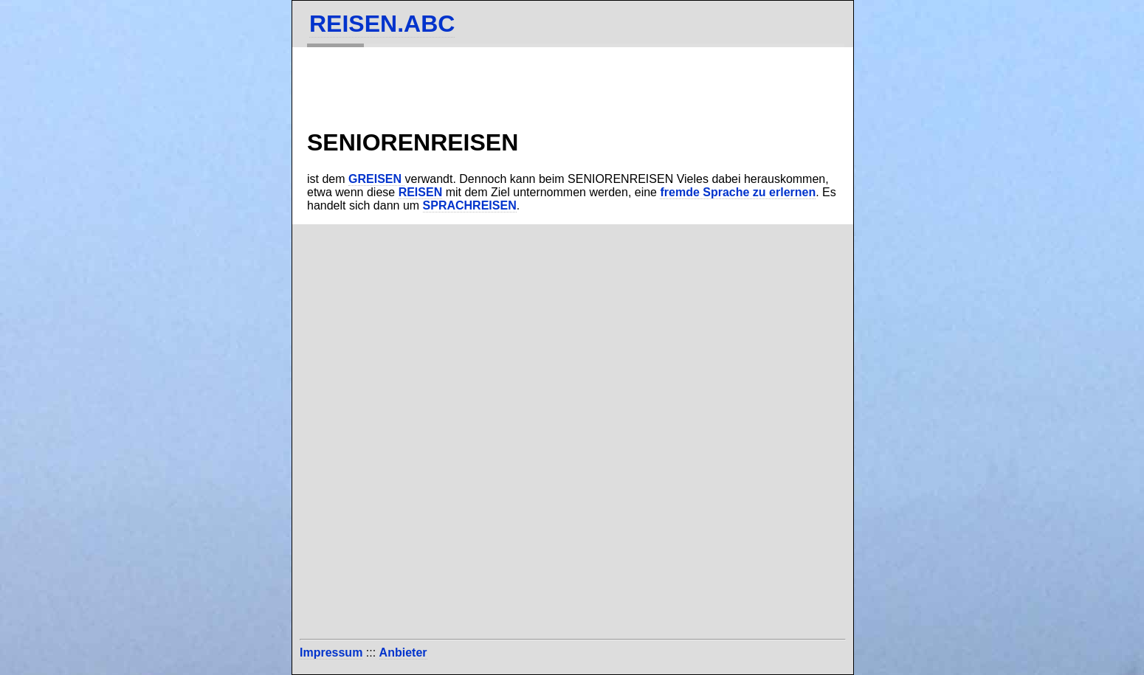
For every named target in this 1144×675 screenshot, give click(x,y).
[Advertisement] (573, 469)
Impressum (331, 652)
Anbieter (403, 652)
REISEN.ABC (382, 23)
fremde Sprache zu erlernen (738, 192)
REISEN (421, 192)
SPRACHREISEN (470, 205)
